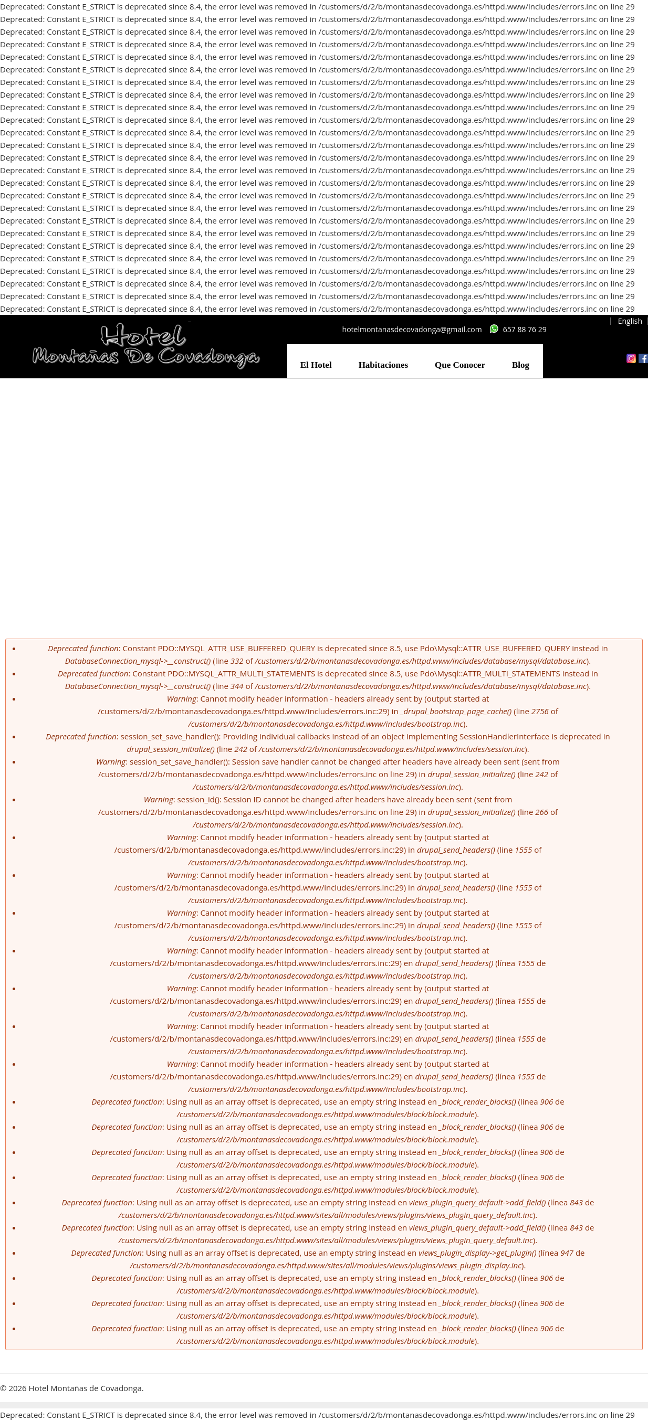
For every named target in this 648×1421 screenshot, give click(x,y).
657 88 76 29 (525, 329)
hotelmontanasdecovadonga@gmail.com (412, 329)
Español (591, 321)
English (630, 321)
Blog (520, 365)
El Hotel (316, 365)
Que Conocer (460, 365)
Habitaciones (383, 365)
